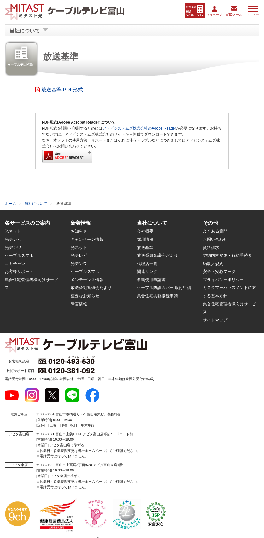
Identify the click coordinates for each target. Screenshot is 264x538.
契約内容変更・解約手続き (227, 255)
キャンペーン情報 (87, 239)
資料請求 (211, 247)
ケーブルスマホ (19, 255)
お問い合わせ (215, 239)
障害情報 (79, 303)
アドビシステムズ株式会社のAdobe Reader (139, 128)
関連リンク (147, 271)
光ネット (13, 231)
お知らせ (79, 231)
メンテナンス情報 (87, 279)
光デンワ (13, 247)
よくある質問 (215, 231)
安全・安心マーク (219, 271)
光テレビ (13, 239)
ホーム (10, 203)
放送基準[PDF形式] (63, 89)
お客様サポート (19, 271)
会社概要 (145, 231)
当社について (36, 203)
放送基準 (145, 247)
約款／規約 (213, 263)
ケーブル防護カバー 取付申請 (164, 287)
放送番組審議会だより (91, 287)
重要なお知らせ (85, 295)
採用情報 (145, 239)
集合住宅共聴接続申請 (157, 295)
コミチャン (15, 263)
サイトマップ (215, 319)
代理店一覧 (147, 263)
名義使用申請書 (151, 279)
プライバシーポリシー (223, 279)
